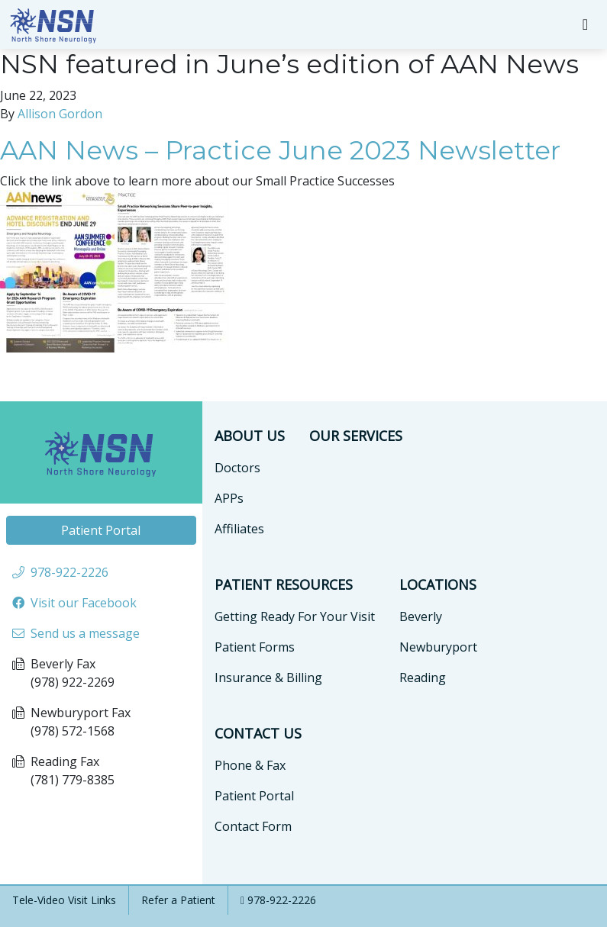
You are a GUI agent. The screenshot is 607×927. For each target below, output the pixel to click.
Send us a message (85, 633)
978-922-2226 (281, 900)
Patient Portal (100, 530)
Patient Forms (255, 647)
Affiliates (239, 528)
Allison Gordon (60, 113)
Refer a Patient (178, 900)
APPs (229, 498)
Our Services (355, 435)
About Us (250, 435)
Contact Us (258, 733)
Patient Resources (284, 584)
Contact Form (253, 826)
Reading (422, 677)
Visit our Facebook (84, 602)
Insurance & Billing (268, 677)
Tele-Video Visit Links (64, 900)
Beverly (420, 616)
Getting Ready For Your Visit (295, 616)
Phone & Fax (250, 765)
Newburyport (438, 647)
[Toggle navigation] (585, 24)
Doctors (237, 467)
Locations (437, 584)
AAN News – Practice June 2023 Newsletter (280, 150)
